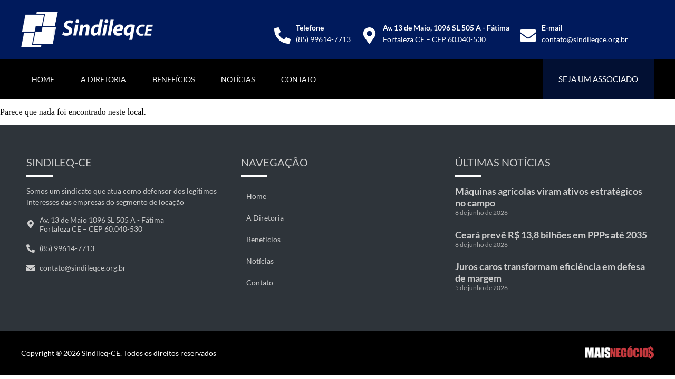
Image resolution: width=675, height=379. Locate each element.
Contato (298, 79)
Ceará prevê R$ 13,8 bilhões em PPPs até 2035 (551, 235)
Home (43, 79)
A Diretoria (103, 79)
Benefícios (173, 79)
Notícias (238, 79)
